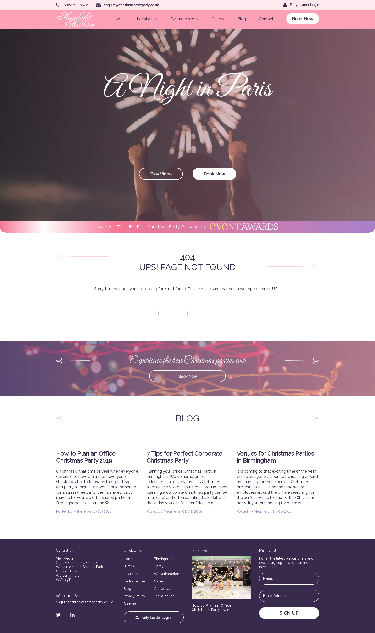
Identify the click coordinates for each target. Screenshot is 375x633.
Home (118, 19)
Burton (129, 566)
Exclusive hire (184, 19)
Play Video (161, 173)
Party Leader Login (153, 618)
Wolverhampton (166, 574)
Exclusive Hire (134, 581)
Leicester (131, 574)
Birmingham (163, 559)
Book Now (302, 18)
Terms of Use (164, 596)
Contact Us (162, 589)
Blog (241, 19)
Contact (266, 19)
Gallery (218, 19)
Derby (159, 566)
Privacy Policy (134, 596)
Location (147, 19)
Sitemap (130, 604)
